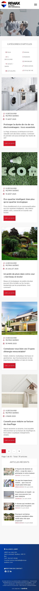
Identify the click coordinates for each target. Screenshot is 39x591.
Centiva (23, 588)
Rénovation (27, 66)
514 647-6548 (12, 558)
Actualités (10, 71)
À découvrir (8, 58)
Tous (8, 52)
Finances (26, 56)
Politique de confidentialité (25, 584)
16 (19, 451)
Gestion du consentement (27, 585)
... (14, 451)
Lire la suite (9, 143)
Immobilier (27, 61)
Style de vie (27, 70)
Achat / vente (9, 65)
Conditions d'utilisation (10, 585)
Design (25, 52)
